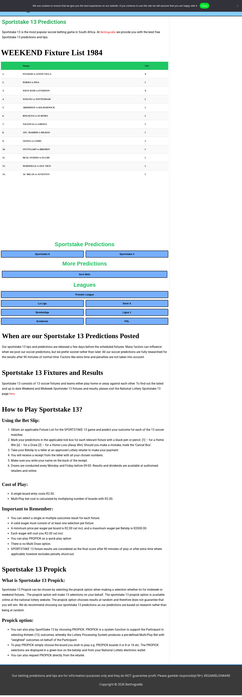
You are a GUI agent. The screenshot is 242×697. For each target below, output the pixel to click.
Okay (204, 5)
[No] (237, 6)
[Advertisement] (84, 212)
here (12, 395)
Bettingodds (108, 34)
